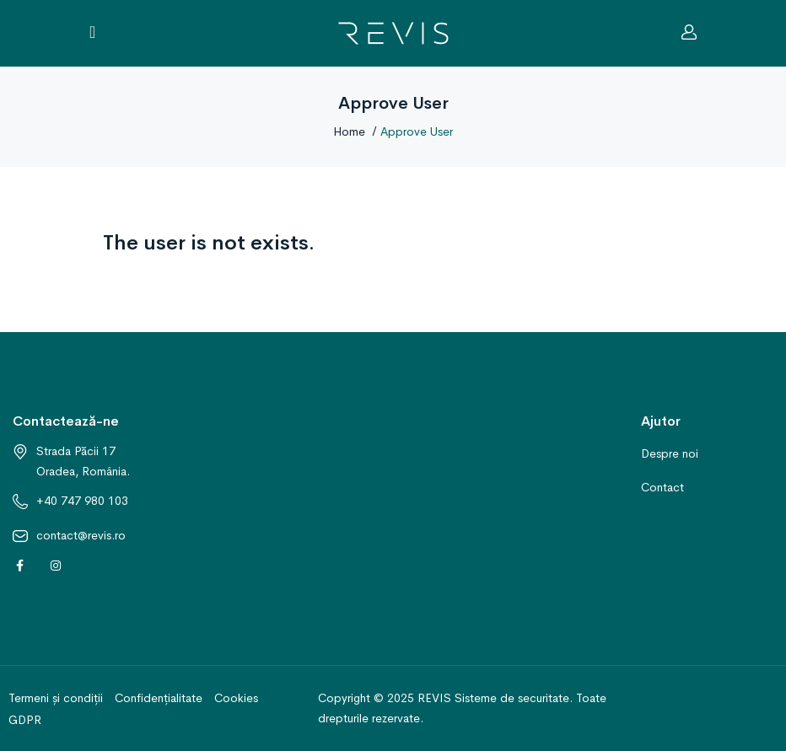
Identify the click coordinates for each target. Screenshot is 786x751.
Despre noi (669, 453)
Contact (662, 487)
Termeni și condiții (55, 697)
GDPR (24, 719)
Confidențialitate (158, 697)
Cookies (236, 697)
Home (349, 131)
